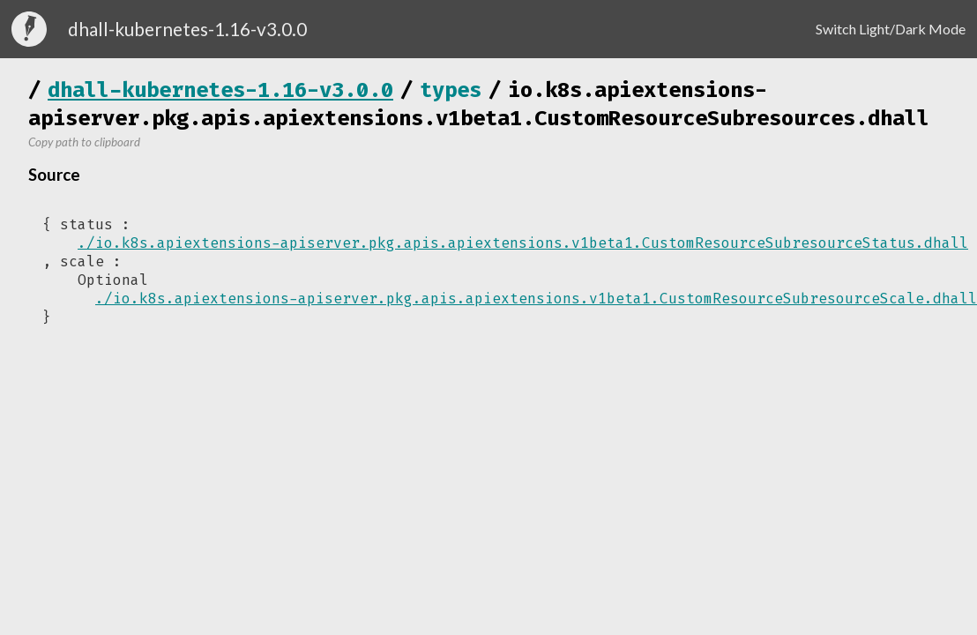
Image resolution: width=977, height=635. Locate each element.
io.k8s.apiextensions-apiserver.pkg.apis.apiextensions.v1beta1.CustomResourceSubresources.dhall (478, 104)
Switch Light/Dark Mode (891, 28)
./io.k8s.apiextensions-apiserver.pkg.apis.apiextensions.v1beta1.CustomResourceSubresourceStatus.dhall (523, 243)
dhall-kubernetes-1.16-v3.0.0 (220, 90)
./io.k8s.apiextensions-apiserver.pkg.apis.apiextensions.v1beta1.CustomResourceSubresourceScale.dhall (536, 298)
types (450, 90)
